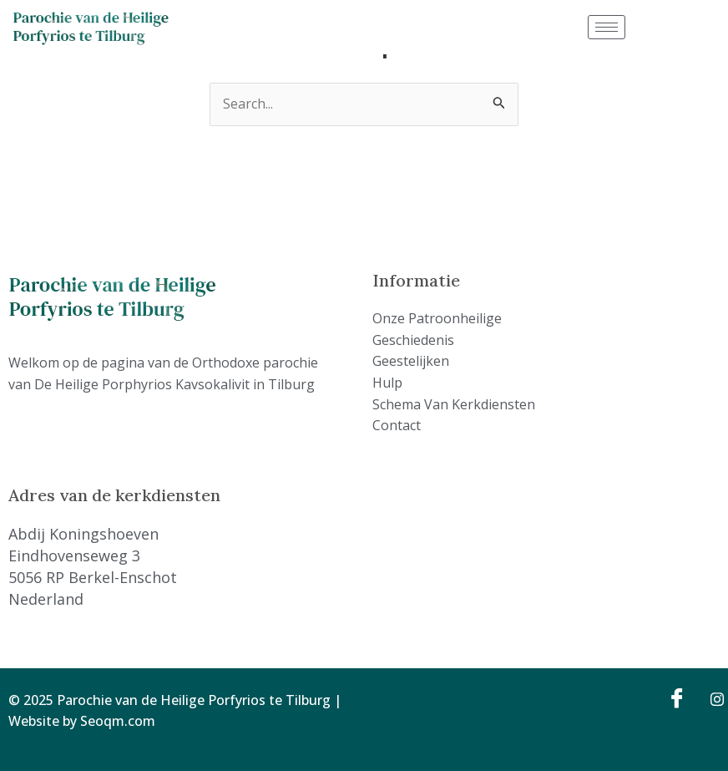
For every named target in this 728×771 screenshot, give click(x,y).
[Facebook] (674, 698)
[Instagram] (711, 698)
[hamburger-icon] (606, 27)
